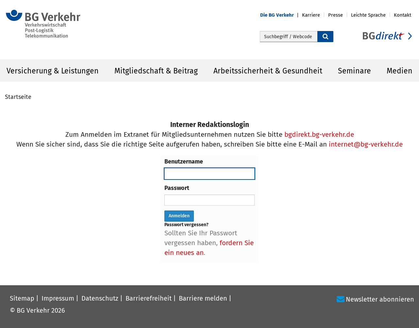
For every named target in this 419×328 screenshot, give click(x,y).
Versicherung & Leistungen (53, 70)
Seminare (354, 70)
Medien (399, 70)
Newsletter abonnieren (380, 299)
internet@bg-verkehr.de (366, 144)
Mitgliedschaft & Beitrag (156, 70)
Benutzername (183, 161)
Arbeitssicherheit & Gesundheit (267, 70)
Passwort (176, 188)
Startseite (18, 97)
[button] (281, 15)
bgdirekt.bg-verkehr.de (319, 134)
